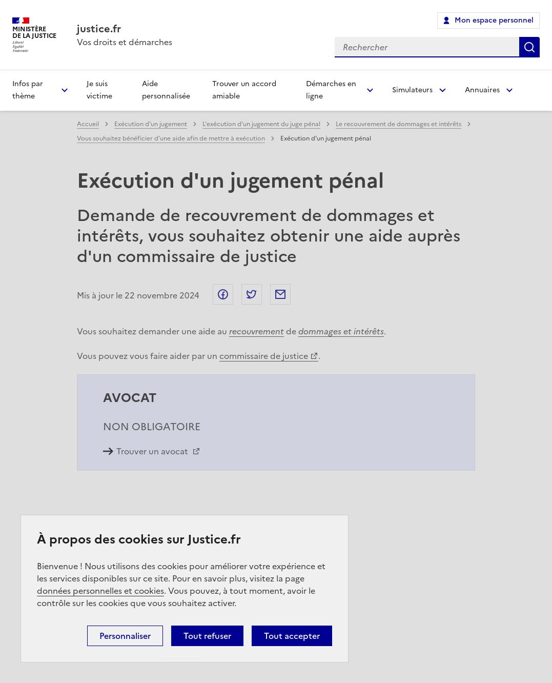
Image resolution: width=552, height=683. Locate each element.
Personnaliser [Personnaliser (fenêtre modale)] (125, 636)
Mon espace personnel (494, 20)
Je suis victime (99, 90)
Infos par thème (27, 90)
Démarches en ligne (331, 90)
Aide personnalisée (166, 90)
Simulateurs (412, 90)
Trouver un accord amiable (244, 90)
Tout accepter (292, 636)
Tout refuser (207, 636)
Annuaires (482, 90)
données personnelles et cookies (100, 591)
